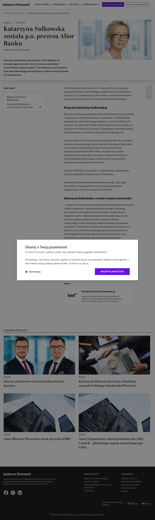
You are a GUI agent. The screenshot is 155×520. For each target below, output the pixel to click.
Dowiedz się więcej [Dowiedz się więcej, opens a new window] (78, 263)
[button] (32, 271)
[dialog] (77, 260)
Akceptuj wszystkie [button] (112, 271)
